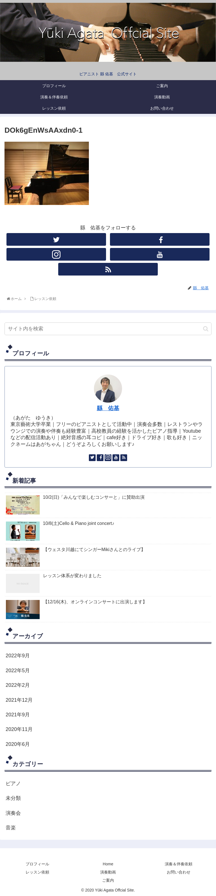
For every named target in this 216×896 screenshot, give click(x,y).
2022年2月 (18, 685)
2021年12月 (19, 700)
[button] (206, 329)
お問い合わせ (178, 872)
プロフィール (37, 864)
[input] (108, 328)
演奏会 (13, 813)
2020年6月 (18, 744)
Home (108, 864)
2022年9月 (18, 655)
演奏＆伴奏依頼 (178, 864)
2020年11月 (19, 729)
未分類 (13, 798)
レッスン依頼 (37, 872)
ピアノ (13, 783)
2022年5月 (18, 670)
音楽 (11, 827)
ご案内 (108, 880)
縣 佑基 (108, 408)
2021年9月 (18, 714)
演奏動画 (108, 872)
